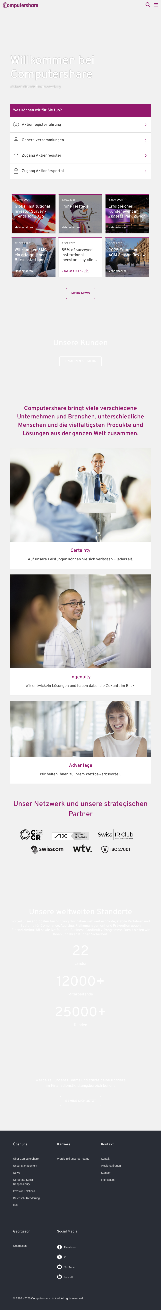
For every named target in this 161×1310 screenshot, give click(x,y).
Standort (106, 1172)
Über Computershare (26, 1158)
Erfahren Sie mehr (80, 361)
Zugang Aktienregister (86, 156)
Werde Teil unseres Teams (73, 1158)
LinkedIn (65, 1276)
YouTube (66, 1266)
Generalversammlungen (86, 140)
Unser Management (25, 1165)
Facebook (66, 1246)
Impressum (107, 1179)
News (16, 1172)
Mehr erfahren (24, 227)
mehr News (80, 293)
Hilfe (16, 1205)
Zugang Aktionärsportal (86, 171)
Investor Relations (24, 1191)
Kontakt (105, 1158)
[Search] (147, 5)
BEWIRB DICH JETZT (80, 1101)
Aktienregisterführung (86, 125)
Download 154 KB (75, 270)
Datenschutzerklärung (26, 1198)
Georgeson (20, 1245)
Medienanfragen (111, 1165)
